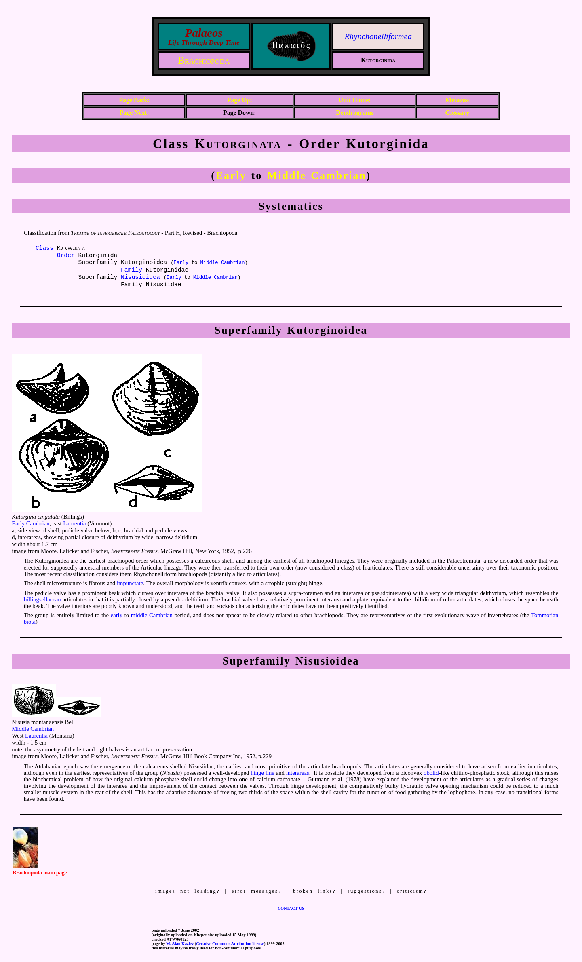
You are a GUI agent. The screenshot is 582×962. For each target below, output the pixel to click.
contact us (291, 908)
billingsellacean (42, 599)
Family (131, 270)
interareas (297, 773)
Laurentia (74, 523)
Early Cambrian (30, 523)
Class (44, 248)
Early (231, 175)
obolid (431, 773)
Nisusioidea (140, 277)
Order (66, 255)
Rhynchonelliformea (378, 36)
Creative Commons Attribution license (230, 943)
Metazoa (457, 100)
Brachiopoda (204, 60)
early (116, 615)
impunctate (130, 583)
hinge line (262, 773)
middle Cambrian (152, 615)
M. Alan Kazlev (180, 943)
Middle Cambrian (316, 175)
